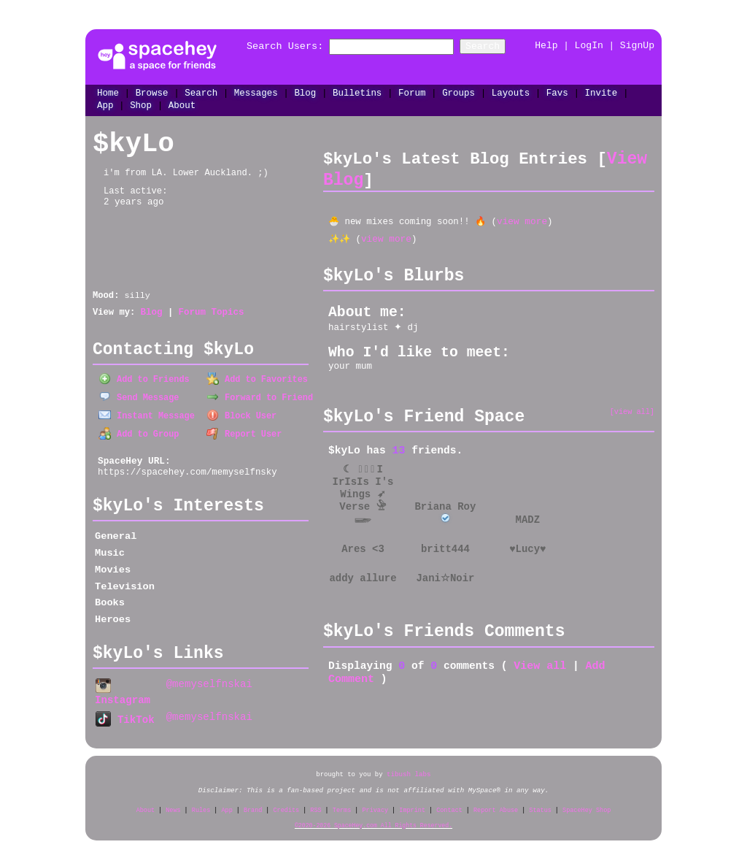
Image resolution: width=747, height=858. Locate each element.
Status (540, 805)
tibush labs (409, 769)
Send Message (138, 396)
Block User (241, 413)
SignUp (637, 46)
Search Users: (269, 46)
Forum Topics (211, 313)
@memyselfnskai (209, 682)
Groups (458, 91)
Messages (256, 91)
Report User (244, 431)
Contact (449, 805)
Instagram (122, 689)
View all (540, 664)
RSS (315, 805)
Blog (305, 91)
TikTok (125, 715)
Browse (152, 91)
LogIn (589, 46)
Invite (600, 91)
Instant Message (146, 413)
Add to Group (138, 431)
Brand (253, 805)
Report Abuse (495, 805)
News (173, 805)
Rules (201, 805)
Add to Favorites (257, 378)
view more (522, 219)
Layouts (511, 91)
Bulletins (357, 91)
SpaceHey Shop (586, 805)
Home (108, 91)
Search (498, 46)
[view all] (632, 409)
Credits (287, 805)
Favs (557, 91)
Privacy (375, 805)
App (105, 105)
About (182, 105)
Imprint (412, 805)
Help (546, 46)
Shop (141, 105)
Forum (411, 91)
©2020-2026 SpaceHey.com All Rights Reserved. (373, 820)
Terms (342, 805)
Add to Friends (143, 378)
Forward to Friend (259, 396)
